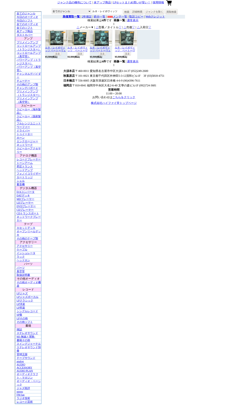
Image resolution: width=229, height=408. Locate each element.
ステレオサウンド (27, 333)
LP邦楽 (21, 307)
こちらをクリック (123, 97)
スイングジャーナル (29, 343)
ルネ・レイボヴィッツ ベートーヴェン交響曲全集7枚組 (100, 50)
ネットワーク (25, 144)
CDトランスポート (28, 213)
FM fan (21, 394)
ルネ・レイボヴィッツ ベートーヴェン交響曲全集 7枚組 (56, 50)
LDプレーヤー (25, 202)
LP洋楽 (21, 304)
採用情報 (158, 2)
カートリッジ (25, 177)
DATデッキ (23, 195)
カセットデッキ (26, 227)
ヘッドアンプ (25, 170)
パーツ (21, 267)
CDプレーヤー (25, 209)
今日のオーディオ (27, 17)
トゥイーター (25, 134)
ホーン (21, 137)
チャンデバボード (27, 88)
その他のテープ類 (27, 238)
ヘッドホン (23, 260)
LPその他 (22, 318)
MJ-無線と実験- (26, 336)
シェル (21, 180)
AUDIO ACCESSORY (24, 366)
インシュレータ (26, 253)
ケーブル (22, 249)
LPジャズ (22, 293)
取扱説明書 (23, 274)
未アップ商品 (102, 2)
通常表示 (132, 20)
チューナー (23, 80)
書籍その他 (23, 340)
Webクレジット (155, 16)
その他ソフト (25, 322)
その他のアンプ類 (27, 84)
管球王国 (22, 354)
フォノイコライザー (29, 173)
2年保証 (87, 16)
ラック (21, 256)
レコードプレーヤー (29, 159)
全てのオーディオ (27, 24)
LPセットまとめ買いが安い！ (132, 2)
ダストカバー (25, 34)
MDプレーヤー (25, 199)
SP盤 (19, 314)
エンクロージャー (27, 141)
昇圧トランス (25, 166)
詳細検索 (137, 11)
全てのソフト (25, 27)
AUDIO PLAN (25, 370)
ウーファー (23, 127)
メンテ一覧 (120, 16)
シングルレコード (27, 311)
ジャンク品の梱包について (74, 2)
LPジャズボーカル (28, 296)
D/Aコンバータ (26, 191)
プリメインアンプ (27, 42)
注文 (57, 53)
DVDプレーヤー (26, 206)
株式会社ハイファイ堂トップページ (114, 102)
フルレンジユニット (29, 123)
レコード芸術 (25, 401)
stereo (20, 391)
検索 (126, 11)
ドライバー (23, 130)
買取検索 (171, 11)
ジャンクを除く (154, 11)
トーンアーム (25, 163)
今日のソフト (25, 20)
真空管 (21, 271)
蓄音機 (21, 184)
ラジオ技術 (23, 398)
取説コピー (136, 16)
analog (20, 361)
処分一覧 (99, 16)
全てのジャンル (26, 13)
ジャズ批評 (23, 388)
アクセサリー (25, 246)
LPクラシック (25, 300)
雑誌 (19, 329)
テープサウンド (26, 357)
